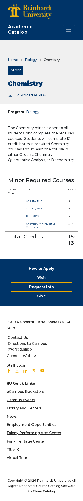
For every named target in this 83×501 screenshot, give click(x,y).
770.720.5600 (20, 349)
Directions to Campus (27, 343)
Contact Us (18, 337)
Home (13, 60)
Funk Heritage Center (26, 441)
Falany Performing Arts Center (34, 433)
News (12, 416)
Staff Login (16, 365)
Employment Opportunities (31, 425)
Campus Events (21, 400)
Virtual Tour (17, 458)
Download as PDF (27, 95)
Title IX (13, 449)
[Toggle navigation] (69, 29)
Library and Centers (24, 408)
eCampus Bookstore (25, 391)
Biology (31, 60)
